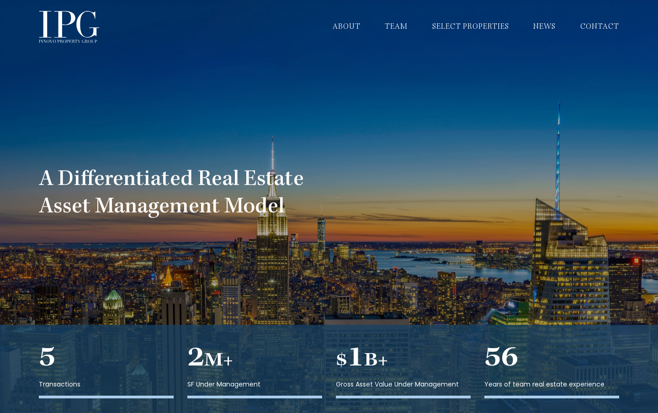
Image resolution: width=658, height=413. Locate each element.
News (544, 27)
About (347, 27)
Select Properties (470, 27)
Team (396, 27)
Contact (599, 27)
